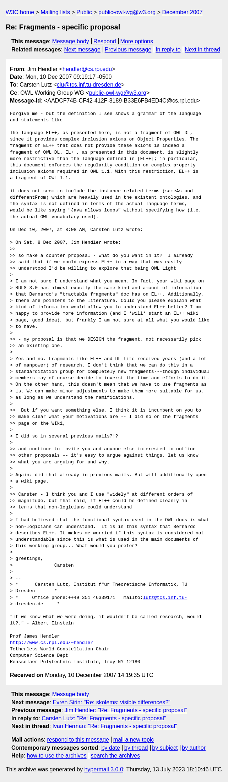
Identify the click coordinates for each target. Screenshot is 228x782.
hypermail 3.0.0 (103, 769)
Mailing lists (55, 12)
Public (84, 12)
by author (194, 748)
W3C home (20, 12)
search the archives (115, 756)
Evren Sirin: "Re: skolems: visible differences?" (111, 702)
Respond (104, 41)
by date (110, 748)
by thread (136, 748)
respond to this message (78, 740)
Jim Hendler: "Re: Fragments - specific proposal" (125, 710)
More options (136, 41)
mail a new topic (133, 740)
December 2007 (182, 12)
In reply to (168, 49)
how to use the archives (57, 756)
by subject (165, 748)
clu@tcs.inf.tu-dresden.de (89, 85)
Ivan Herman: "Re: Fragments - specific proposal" (115, 726)
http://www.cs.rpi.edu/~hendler (51, 643)
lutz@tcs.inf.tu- (165, 598)
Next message (82, 49)
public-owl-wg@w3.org (127, 12)
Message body (70, 41)
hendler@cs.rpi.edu (87, 69)
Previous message (128, 49)
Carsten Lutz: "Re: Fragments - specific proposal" (104, 718)
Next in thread (202, 49)
